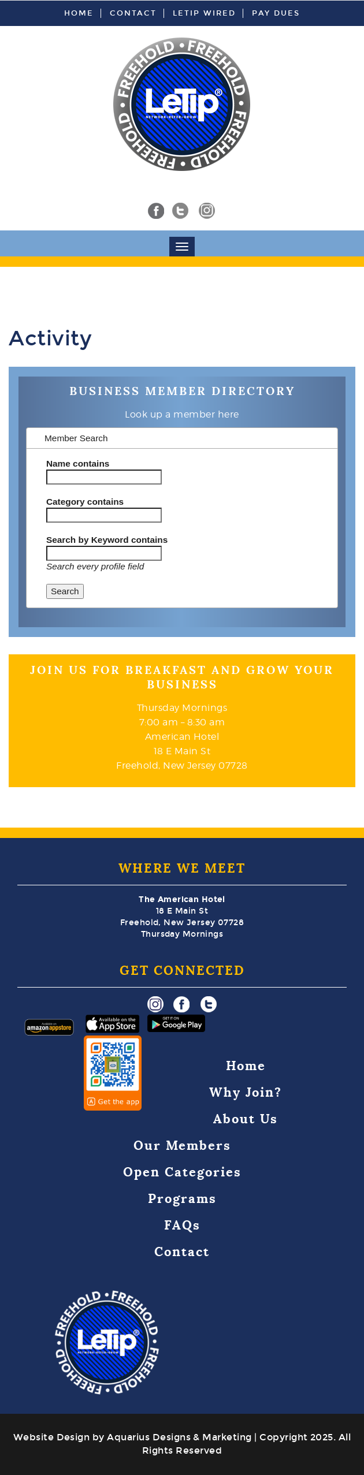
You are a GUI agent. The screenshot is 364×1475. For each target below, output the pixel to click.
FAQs (182, 1225)
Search (65, 591)
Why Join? (245, 1092)
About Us (245, 1119)
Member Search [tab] (70, 438)
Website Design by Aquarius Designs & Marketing (132, 1437)
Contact (133, 13)
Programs (182, 1198)
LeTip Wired (204, 13)
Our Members (182, 1145)
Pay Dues (276, 13)
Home (79, 13)
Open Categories (182, 1172)
